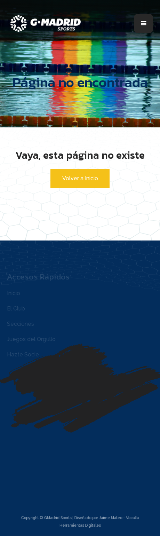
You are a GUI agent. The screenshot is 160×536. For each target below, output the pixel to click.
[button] (143, 23)
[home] (47, 23)
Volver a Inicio (80, 178)
